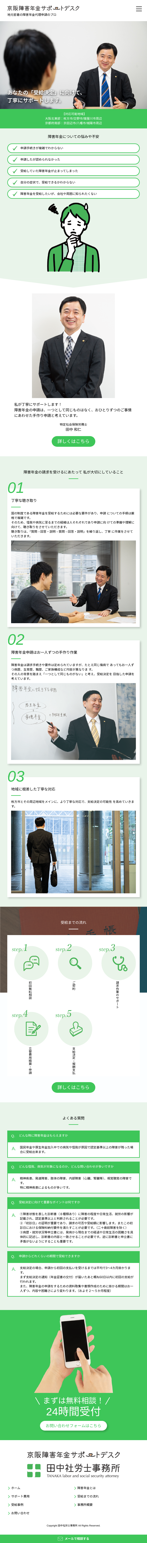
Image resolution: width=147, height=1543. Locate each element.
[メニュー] (138, 8)
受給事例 (17, 1504)
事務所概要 (85, 1504)
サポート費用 (20, 1496)
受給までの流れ (88, 1496)
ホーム (15, 1488)
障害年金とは (86, 1488)
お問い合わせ (20, 1513)
